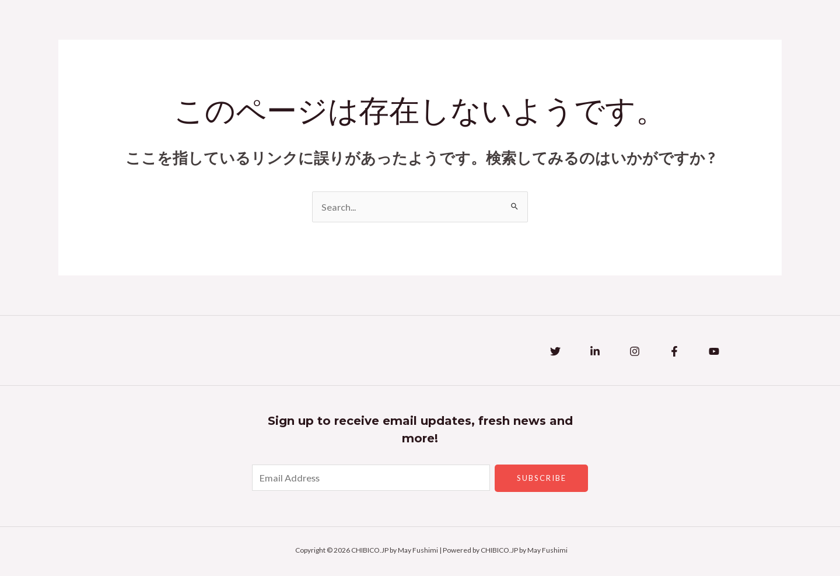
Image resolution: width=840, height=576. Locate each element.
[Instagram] (634, 352)
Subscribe (541, 479)
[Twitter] (555, 352)
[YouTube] (714, 352)
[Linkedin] (595, 352)
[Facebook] (674, 352)
